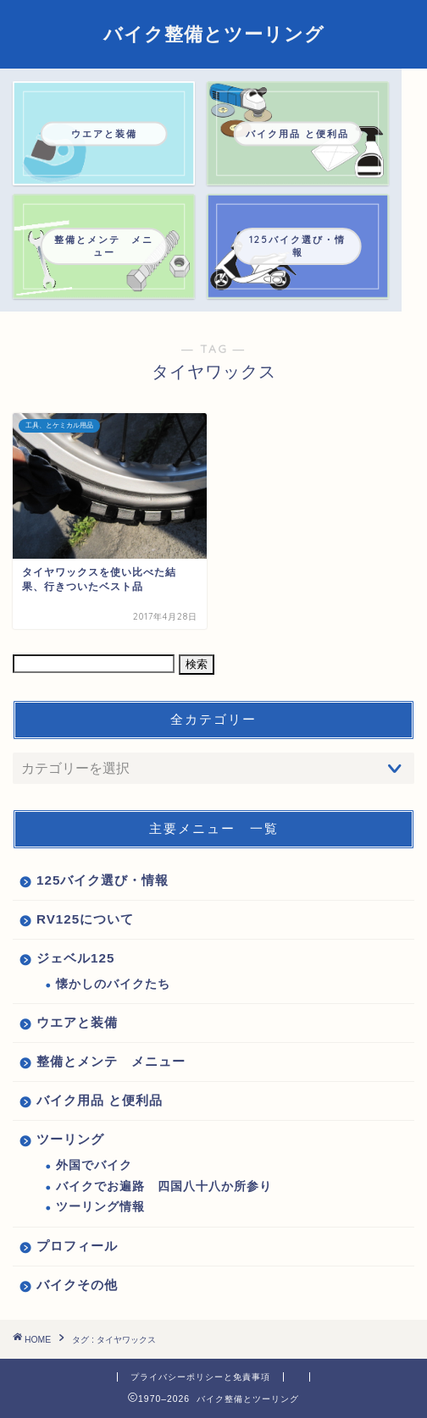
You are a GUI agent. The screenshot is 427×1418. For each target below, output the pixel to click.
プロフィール (77, 1246)
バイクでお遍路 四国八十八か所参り (164, 1186)
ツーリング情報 (100, 1206)
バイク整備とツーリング (213, 34)
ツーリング (70, 1139)
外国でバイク (94, 1165)
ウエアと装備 (77, 1022)
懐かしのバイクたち (113, 984)
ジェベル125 (75, 958)
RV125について (85, 919)
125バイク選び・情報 (102, 880)
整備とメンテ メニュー (111, 1061)
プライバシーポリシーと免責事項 (200, 1377)
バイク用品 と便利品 (99, 1100)
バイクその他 (77, 1284)
